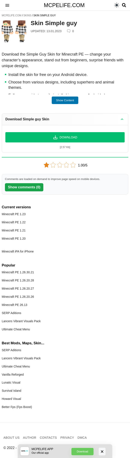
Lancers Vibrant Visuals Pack (21, 321)
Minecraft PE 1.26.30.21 (18, 272)
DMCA (82, 437)
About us (11, 437)
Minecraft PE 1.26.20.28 (18, 280)
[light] (116, 5)
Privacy (67, 437)
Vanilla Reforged (13, 374)
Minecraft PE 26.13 (14, 305)
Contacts (48, 437)
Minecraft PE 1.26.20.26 (18, 296)
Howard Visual (11, 399)
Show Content (65, 100)
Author (29, 437)
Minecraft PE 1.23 (14, 214)
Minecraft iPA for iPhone (18, 251)
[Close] (102, 451)
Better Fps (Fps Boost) (17, 407)
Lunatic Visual (11, 382)
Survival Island (11, 390)
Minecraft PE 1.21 (14, 230)
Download (82, 451)
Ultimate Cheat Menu (16, 329)
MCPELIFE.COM (64, 5)
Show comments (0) (24, 187)
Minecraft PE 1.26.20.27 (18, 288)
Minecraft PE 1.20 (14, 238)
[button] (7, 5)
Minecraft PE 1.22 (14, 222)
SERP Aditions (11, 313)
